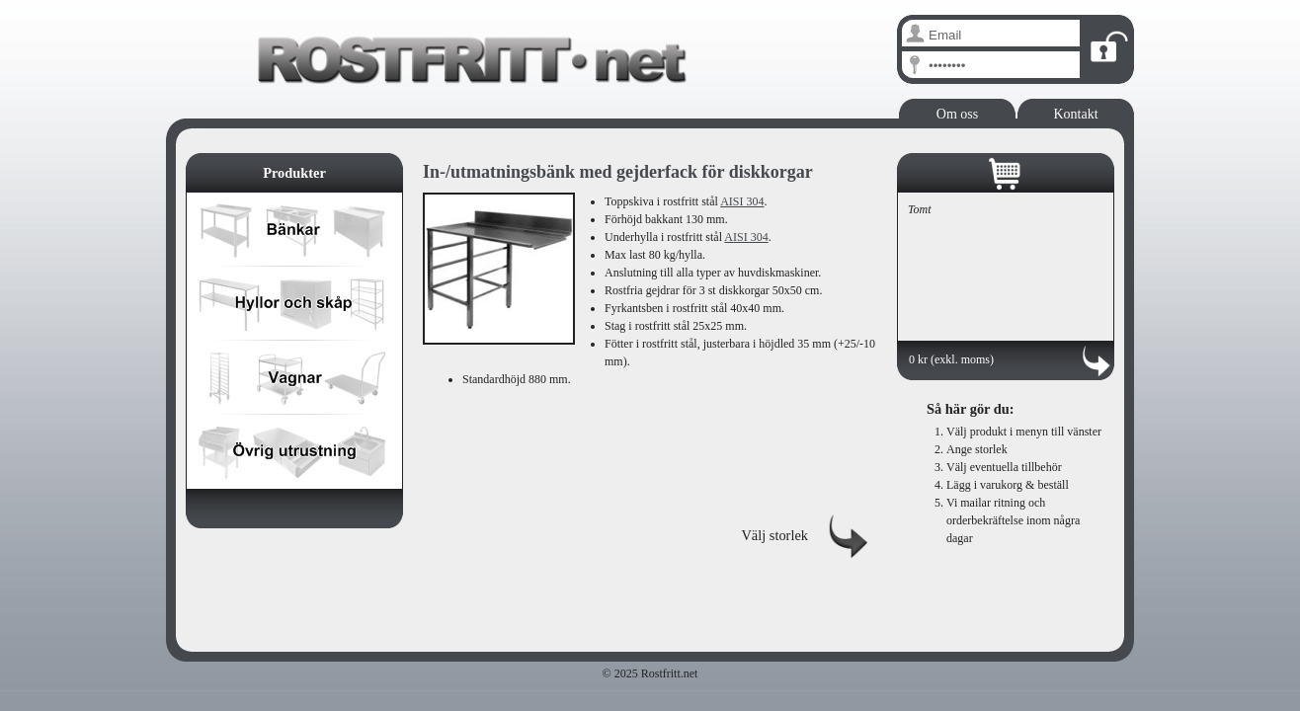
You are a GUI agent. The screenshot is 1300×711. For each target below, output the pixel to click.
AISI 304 (742, 201)
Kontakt (1075, 114)
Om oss (957, 114)
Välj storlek (774, 535)
